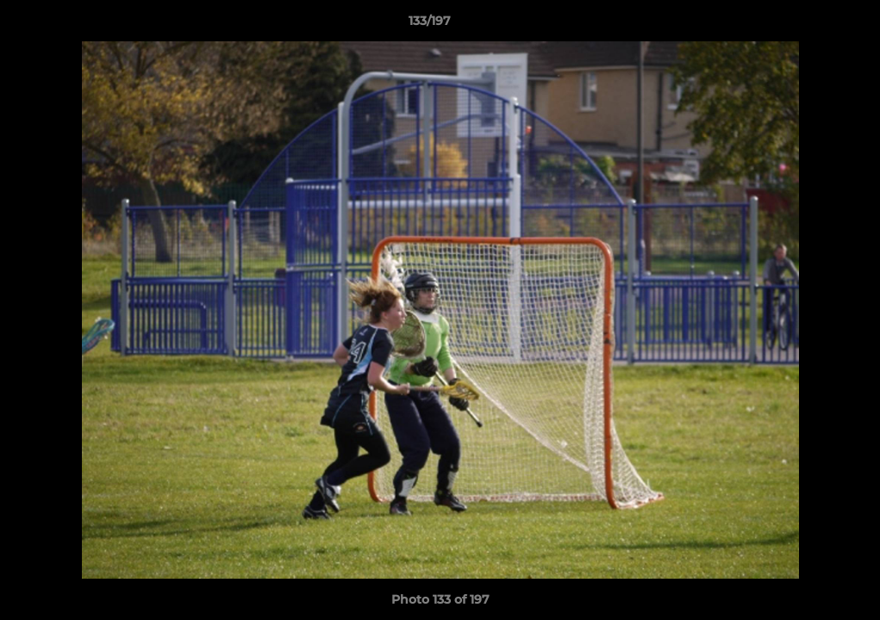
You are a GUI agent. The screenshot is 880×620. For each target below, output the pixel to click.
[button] (807, 25)
